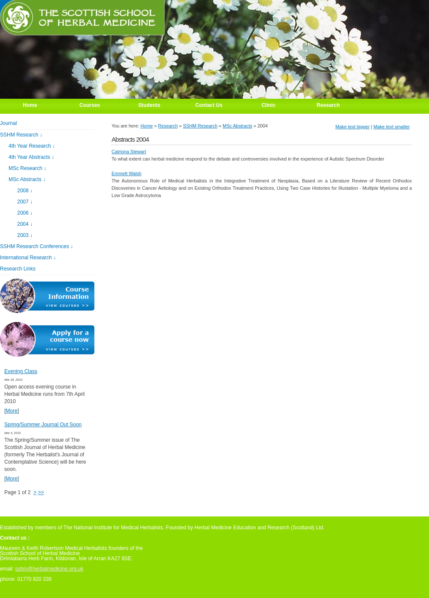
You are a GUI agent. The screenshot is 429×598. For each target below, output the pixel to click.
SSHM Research (200, 125)
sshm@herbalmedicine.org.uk (49, 569)
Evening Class (20, 371)
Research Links (18, 269)
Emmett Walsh (127, 173)
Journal (8, 123)
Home (146, 125)
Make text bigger (352, 126)
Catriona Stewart (129, 151)
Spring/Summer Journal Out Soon (43, 425)
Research (168, 125)
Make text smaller (391, 126)
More (11, 411)
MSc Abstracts (237, 125)
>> (41, 492)
